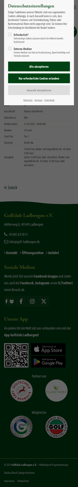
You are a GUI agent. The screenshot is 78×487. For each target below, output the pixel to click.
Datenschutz (28, 100)
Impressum (38, 100)
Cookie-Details (49, 100)
